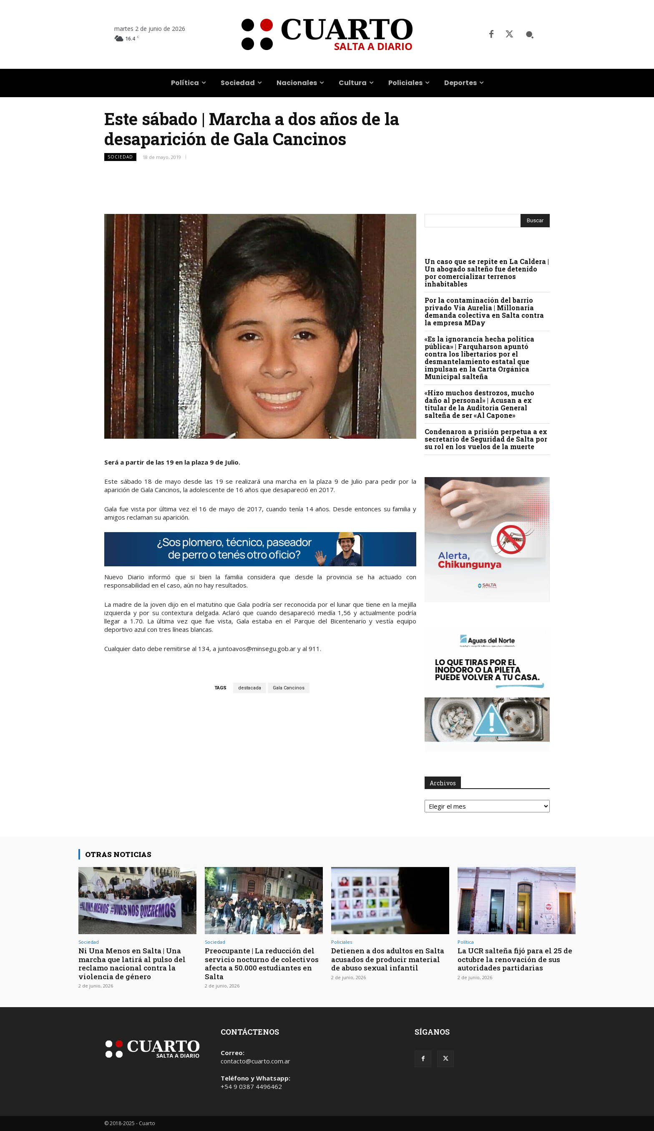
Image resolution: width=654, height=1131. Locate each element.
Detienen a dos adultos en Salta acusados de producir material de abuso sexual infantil (387, 959)
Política (466, 942)
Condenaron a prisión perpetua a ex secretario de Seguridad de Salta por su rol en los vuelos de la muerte (486, 439)
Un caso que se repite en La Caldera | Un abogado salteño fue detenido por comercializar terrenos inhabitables (487, 272)
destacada (249, 688)
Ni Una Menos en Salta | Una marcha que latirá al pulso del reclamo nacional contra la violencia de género (132, 963)
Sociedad (120, 157)
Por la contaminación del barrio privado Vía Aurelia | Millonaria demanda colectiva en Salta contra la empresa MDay (484, 311)
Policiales (341, 942)
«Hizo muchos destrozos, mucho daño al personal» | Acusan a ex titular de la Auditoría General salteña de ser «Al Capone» (479, 404)
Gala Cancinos (288, 688)
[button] (530, 35)
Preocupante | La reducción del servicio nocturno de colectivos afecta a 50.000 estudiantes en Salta (262, 963)
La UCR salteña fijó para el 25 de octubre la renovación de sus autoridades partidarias (515, 959)
